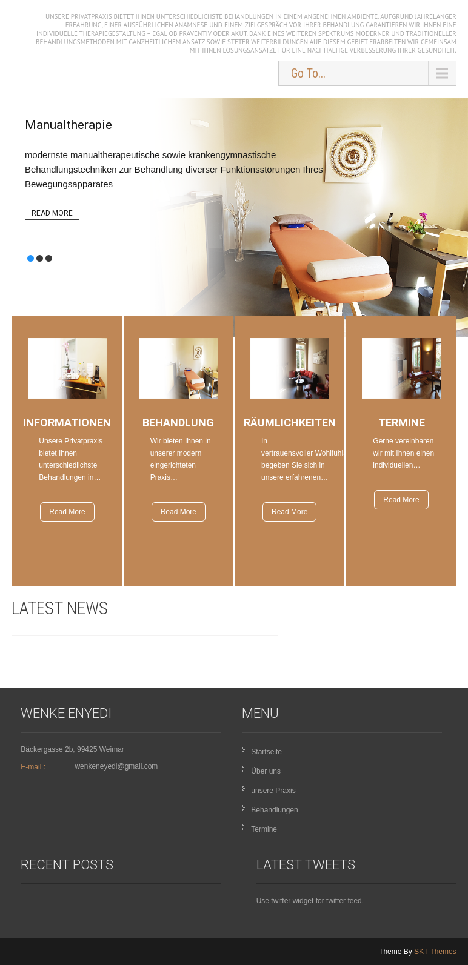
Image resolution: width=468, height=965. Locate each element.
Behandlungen (274, 810)
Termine (264, 829)
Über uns (266, 771)
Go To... (308, 73)
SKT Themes (435, 951)
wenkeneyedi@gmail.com (116, 766)
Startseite (266, 752)
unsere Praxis (273, 790)
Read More (52, 213)
